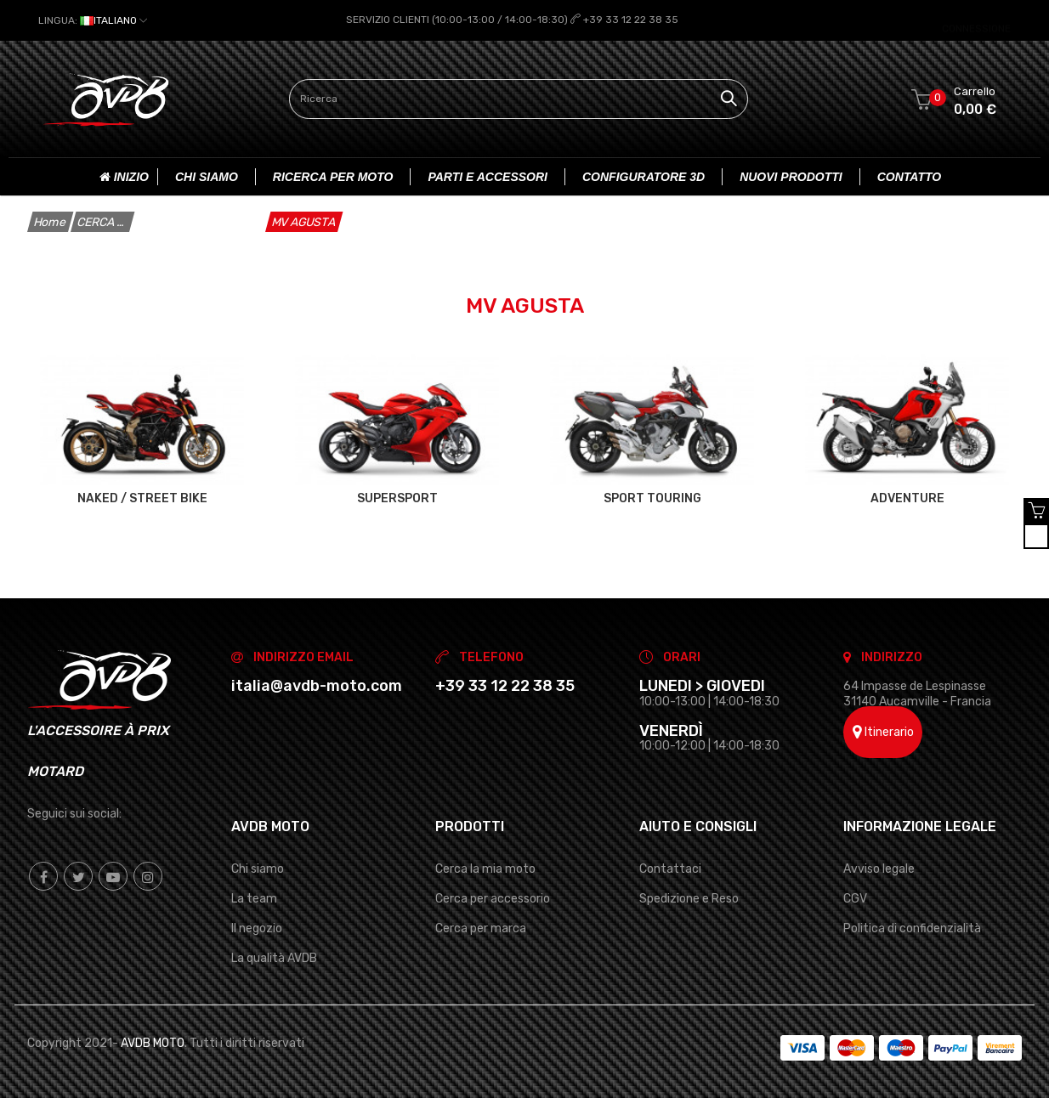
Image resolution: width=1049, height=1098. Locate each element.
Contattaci (670, 868)
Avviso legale (879, 868)
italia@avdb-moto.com (316, 685)
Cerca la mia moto (485, 868)
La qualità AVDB (274, 958)
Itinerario (883, 731)
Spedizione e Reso (689, 898)
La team (254, 898)
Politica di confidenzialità (912, 928)
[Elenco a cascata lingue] (92, 20)
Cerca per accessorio (492, 898)
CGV (855, 898)
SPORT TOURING (652, 498)
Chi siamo (257, 868)
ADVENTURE (907, 498)
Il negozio (256, 928)
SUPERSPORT (397, 498)
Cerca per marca (480, 928)
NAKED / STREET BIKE (142, 498)
